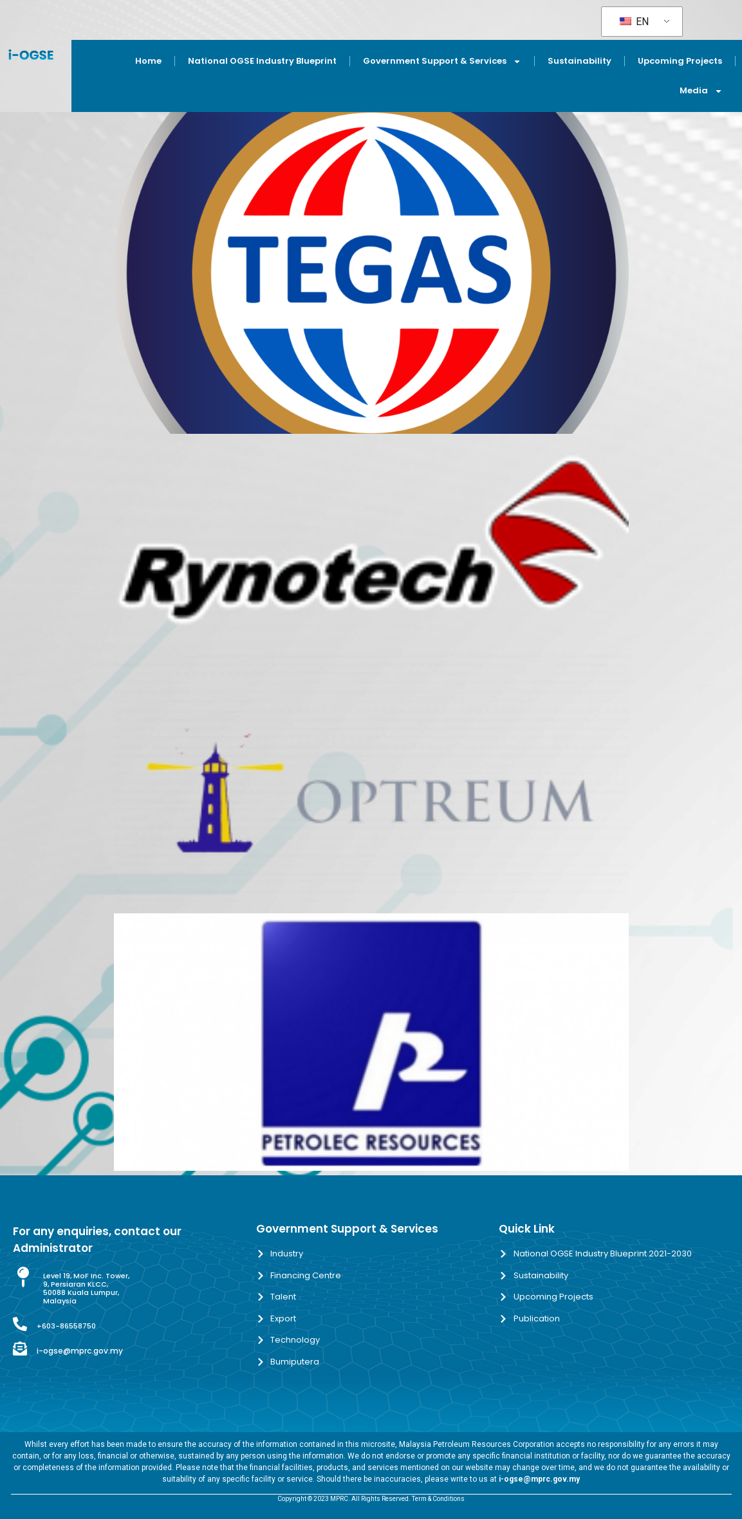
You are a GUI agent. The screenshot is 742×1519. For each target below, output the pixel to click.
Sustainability (579, 61)
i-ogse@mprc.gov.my (80, 1350)
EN (634, 21)
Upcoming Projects (680, 61)
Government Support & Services (442, 61)
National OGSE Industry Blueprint (262, 61)
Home (148, 61)
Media (701, 91)
